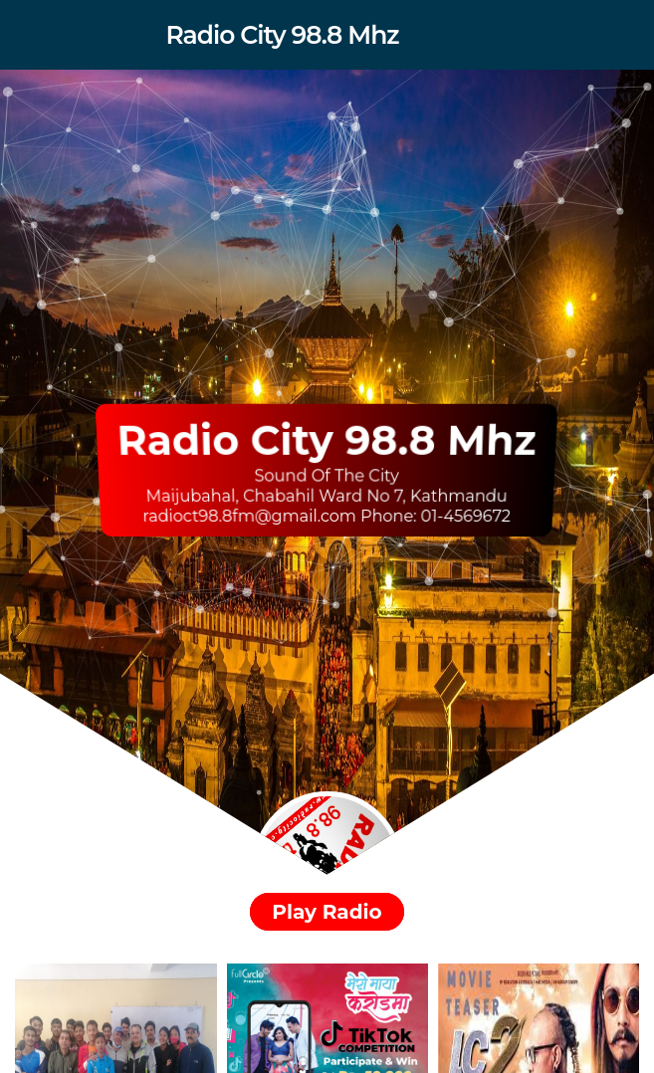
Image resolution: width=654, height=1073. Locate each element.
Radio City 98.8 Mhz (281, 35)
